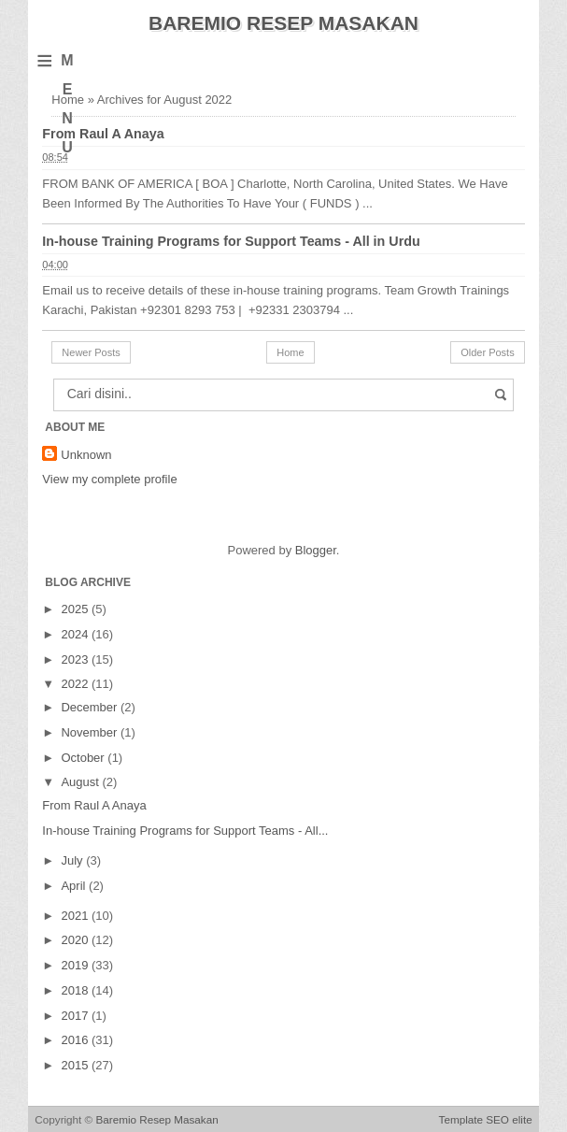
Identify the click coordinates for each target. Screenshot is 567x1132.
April (75, 886)
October (84, 758)
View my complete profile (109, 479)
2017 (76, 1016)
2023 (76, 659)
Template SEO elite (485, 1119)
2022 (76, 684)
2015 (76, 1065)
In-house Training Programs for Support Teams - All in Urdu (230, 241)
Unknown (86, 455)
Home (290, 352)
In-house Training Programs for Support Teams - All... (185, 831)
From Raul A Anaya (102, 133)
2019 (76, 965)
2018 (76, 990)
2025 (76, 609)
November (90, 732)
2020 (76, 940)
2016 (76, 1040)
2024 (76, 634)
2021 (76, 916)
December (90, 707)
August (81, 782)
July (73, 860)
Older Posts (487, 352)
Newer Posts (91, 352)
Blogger (315, 550)
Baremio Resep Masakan (283, 23)
